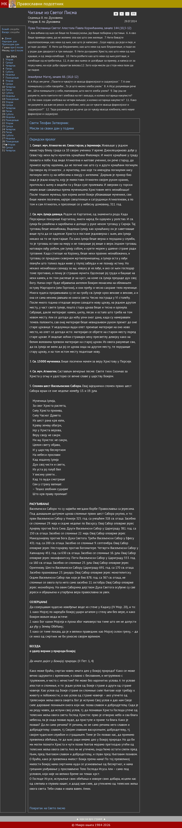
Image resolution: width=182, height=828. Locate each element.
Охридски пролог (43, 139)
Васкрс (5, 32)
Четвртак (10, 65)
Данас (7, 38)
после (20, 47)
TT (133, 13)
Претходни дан (10, 44)
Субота (9, 71)
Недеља (10, 74)
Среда (9, 62)
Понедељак (12, 77)
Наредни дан (9, 41)
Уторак (9, 59)
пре (13, 47)
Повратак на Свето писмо (47, 808)
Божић (5, 29)
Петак (9, 68)
